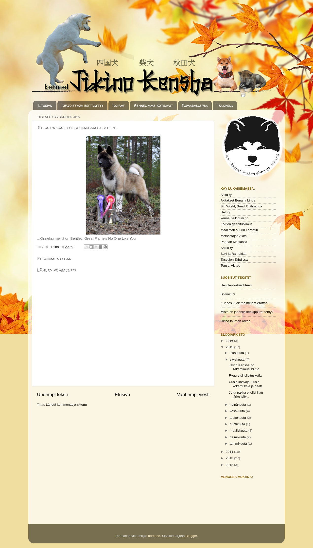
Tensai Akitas (230, 265)
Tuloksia (225, 105)
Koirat (118, 105)
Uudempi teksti (52, 394)
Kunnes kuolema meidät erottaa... (245, 303)
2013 (230, 458)
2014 (230, 452)
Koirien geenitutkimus (236, 224)
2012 (230, 465)
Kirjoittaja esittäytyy (82, 105)
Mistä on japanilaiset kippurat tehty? (247, 312)
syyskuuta (237, 359)
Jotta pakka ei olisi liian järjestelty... (246, 394)
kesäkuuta (238, 411)
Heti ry (225, 212)
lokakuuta (237, 353)
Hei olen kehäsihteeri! (237, 285)
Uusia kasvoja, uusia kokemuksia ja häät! (245, 384)
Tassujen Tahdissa (234, 259)
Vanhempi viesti (193, 394)
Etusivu (45, 105)
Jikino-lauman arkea (235, 321)
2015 (230, 347)
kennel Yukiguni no (234, 218)
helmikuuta (238, 437)
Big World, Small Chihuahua (241, 206)
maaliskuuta (239, 430)
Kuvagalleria (195, 105)
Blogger (191, 536)
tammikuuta (239, 443)
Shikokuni (228, 294)
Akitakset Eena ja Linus (238, 200)
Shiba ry (227, 248)
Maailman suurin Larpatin (239, 230)
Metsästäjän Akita (234, 236)
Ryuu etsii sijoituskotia (245, 375)
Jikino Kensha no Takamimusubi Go (244, 367)
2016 (230, 341)
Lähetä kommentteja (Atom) (66, 404)
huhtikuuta (238, 424)
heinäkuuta (238, 404)
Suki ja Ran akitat (233, 254)
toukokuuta (238, 418)
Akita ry (226, 195)
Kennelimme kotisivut (153, 105)
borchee (154, 536)
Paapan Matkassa (234, 242)
